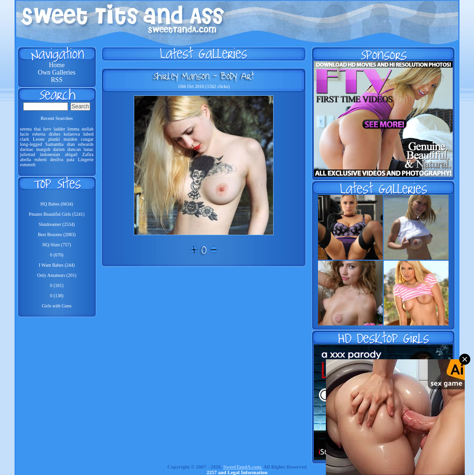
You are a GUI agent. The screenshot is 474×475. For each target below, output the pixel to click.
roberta (38, 134)
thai (37, 128)
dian (71, 144)
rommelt (28, 164)
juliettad (27, 154)
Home (56, 65)
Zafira (88, 154)
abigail (71, 154)
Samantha (54, 144)
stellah (87, 128)
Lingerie (86, 159)
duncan (74, 149)
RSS (56, 79)
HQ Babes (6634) (56, 203)
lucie (24, 134)
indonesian (50, 154)
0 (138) (56, 295)
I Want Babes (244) (57, 265)
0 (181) (56, 285)
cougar (87, 139)
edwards (86, 144)
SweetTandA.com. (242, 466)
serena (26, 128)
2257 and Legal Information (237, 472)
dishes (54, 134)
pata (71, 159)
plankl (54, 139)
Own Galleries (56, 72)
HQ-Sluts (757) (57, 244)
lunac (88, 149)
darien (59, 149)
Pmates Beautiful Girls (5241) (56, 214)
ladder (59, 128)
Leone (38, 139)
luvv (47, 128)
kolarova (72, 134)
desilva (56, 159)
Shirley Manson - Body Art (203, 75)
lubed (88, 134)
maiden (70, 139)
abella (25, 159)
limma (74, 128)
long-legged (31, 144)
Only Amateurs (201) (56, 275)
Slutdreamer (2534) (56, 224)
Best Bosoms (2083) (57, 234)
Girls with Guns (57, 305)
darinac (26, 149)
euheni (40, 159)
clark (24, 139)
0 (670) (56, 254)
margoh (43, 149)
